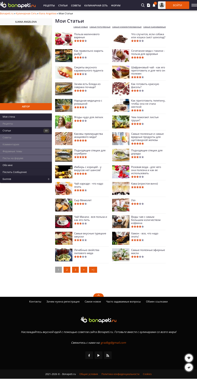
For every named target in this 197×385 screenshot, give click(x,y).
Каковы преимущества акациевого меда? (88, 135)
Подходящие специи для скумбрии (89, 152)
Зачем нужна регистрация (62, 301)
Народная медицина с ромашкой (88, 102)
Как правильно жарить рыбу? (88, 52)
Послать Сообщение (15, 172)
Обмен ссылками (157, 301)
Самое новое (93, 301)
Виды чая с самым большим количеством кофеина (146, 219)
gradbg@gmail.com (113, 343)
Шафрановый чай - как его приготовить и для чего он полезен (148, 70)
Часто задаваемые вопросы (123, 301)
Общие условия (88, 374)
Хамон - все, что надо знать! (144, 235)
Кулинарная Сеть (96, 5)
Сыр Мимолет (83, 200)
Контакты (35, 301)
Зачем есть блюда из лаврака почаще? (87, 85)
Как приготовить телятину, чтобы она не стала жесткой (148, 103)
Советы (76, 5)
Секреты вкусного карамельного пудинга (88, 69)
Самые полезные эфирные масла (148, 251)
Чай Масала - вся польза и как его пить (90, 218)
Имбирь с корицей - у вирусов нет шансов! (87, 168)
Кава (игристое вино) (144, 183)
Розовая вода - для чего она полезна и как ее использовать (146, 170)
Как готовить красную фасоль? (145, 85)
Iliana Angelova (48, 13)
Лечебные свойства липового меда (86, 251)
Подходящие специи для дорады (146, 152)
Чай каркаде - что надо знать (88, 185)
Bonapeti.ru (7, 13)
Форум (115, 5)
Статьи (63, 5)
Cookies (147, 374)
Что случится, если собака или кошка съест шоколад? (148, 36)
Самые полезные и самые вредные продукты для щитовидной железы (147, 136)
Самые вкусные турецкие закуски (90, 235)
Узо (133, 200)
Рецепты (49, 5)
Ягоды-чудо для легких (88, 117)
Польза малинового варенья (87, 36)
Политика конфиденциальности (120, 374)
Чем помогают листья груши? (144, 119)
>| (93, 269)
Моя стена (9, 116)
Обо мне (8, 165)
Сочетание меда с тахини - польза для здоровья (148, 52)
